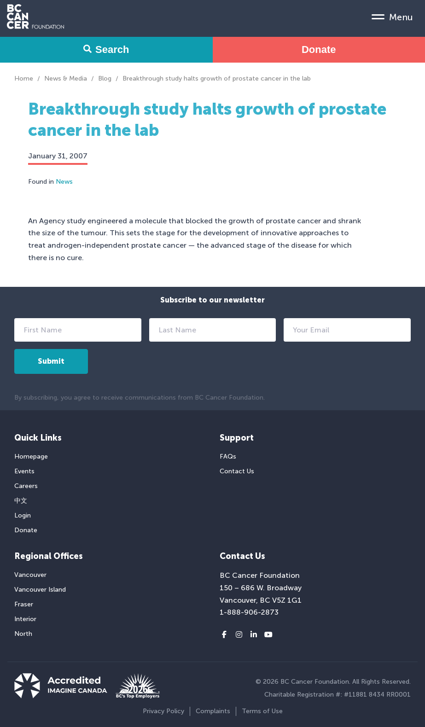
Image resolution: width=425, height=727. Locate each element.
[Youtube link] (268, 635)
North (23, 634)
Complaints (213, 711)
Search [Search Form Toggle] (106, 49)
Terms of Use (262, 711)
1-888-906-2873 (249, 612)
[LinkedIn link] (253, 635)
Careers (26, 486)
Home (23, 78)
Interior (25, 619)
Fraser (23, 604)
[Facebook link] (224, 635)
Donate (319, 49)
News (64, 182)
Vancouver (30, 575)
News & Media (65, 78)
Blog (104, 78)
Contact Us (237, 471)
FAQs (228, 456)
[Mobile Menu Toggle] (392, 16)
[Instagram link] (239, 635)
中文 (20, 501)
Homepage (31, 456)
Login (22, 515)
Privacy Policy (163, 711)
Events (24, 471)
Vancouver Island (40, 589)
